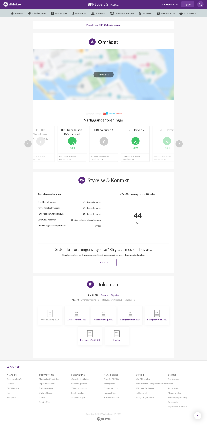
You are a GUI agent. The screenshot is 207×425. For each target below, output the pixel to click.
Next (179, 143)
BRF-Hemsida (13, 388)
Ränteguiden (109, 383)
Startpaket (12, 397)
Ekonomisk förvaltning (49, 379)
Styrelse (115, 295)
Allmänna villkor (175, 393)
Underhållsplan (46, 393)
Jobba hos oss (174, 388)
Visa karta (104, 74)
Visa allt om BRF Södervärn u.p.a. (103, 25)
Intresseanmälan (111, 397)
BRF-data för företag (145, 388)
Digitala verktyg (46, 388)
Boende (104, 295)
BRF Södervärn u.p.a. (103, 4)
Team (170, 383)
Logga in (188, 4)
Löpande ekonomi (47, 383)
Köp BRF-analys (143, 379)
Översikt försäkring (80, 379)
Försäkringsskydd (79, 383)
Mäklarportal (141, 393)
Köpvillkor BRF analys (177, 406)
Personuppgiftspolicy (177, 397)
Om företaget (174, 379)
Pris (8, 393)
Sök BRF (13, 367)
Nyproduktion (110, 393)
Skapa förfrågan (78, 397)
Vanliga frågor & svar (145, 397)
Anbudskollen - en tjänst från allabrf (152, 383)
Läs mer (103, 262)
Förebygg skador (78, 393)
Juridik (42, 397)
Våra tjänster (168, 4)
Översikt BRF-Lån (111, 379)
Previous (28, 143)
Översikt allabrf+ (14, 379)
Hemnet (10, 383)
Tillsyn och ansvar (79, 388)
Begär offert (44, 402)
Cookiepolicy (173, 402)
